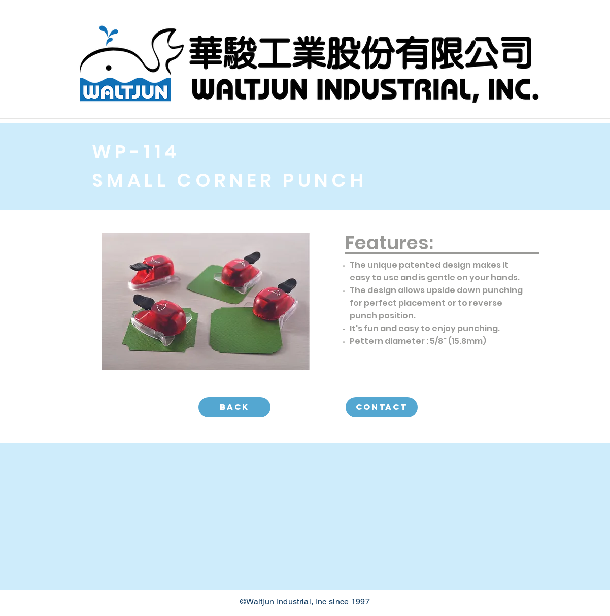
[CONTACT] (382, 407)
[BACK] (234, 407)
